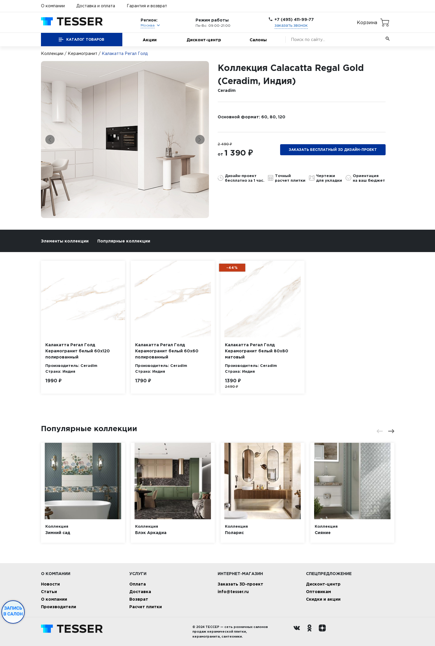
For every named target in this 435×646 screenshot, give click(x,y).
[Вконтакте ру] (298, 631)
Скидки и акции (323, 599)
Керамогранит (82, 53)
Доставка (140, 591)
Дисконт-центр (204, 40)
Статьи (49, 591)
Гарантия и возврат (147, 5)
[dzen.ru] (324, 631)
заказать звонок (291, 25)
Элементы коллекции (65, 241)
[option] (125, 139)
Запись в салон (13, 611)
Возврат (138, 599)
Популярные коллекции (123, 241)
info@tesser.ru (233, 591)
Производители (58, 606)
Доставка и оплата (95, 5)
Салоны (258, 40)
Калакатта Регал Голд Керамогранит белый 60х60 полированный (166, 350)
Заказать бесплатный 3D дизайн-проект (333, 149)
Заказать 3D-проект (240, 584)
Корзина (367, 22)
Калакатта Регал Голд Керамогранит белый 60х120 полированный (77, 350)
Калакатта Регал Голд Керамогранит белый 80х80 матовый (256, 350)
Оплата (137, 584)
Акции (150, 40)
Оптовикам (318, 591)
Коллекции (52, 53)
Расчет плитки (145, 606)
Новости (50, 584)
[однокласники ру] (311, 631)
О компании (53, 5)
